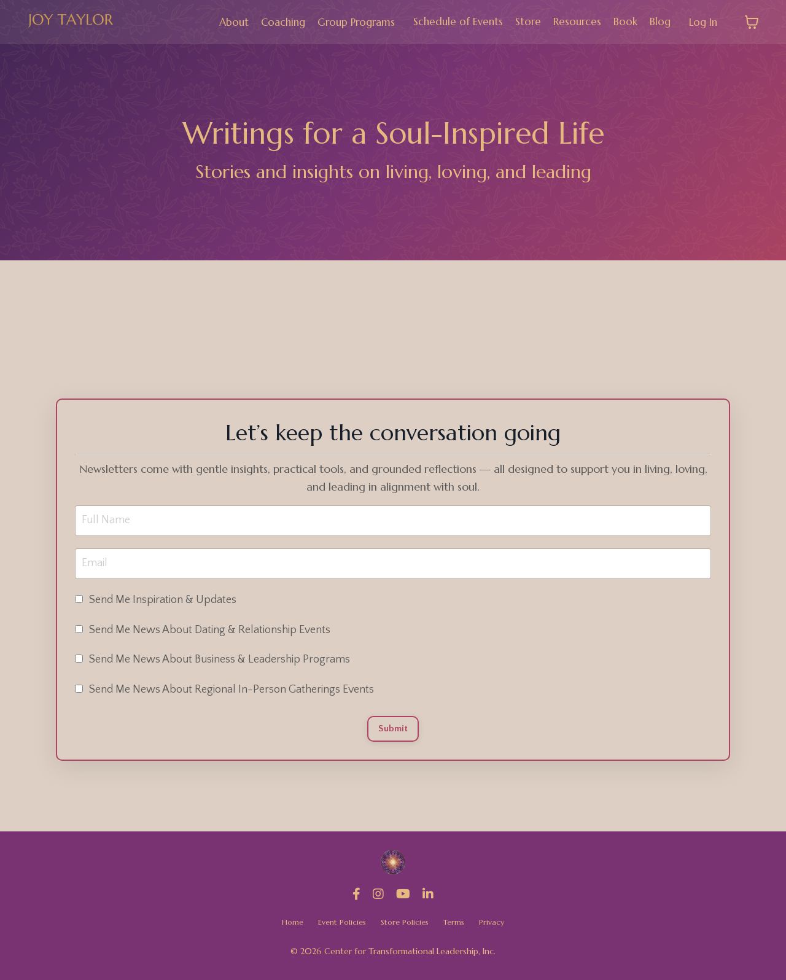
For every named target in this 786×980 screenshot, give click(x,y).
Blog (657, 22)
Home (286, 925)
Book (622, 22)
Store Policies (406, 925)
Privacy (498, 925)
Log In (702, 22)
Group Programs (344, 22)
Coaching (267, 22)
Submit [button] (393, 730)
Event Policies (339, 925)
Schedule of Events (451, 22)
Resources (572, 22)
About (216, 22)
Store (522, 22)
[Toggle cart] (751, 22)
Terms (458, 925)
